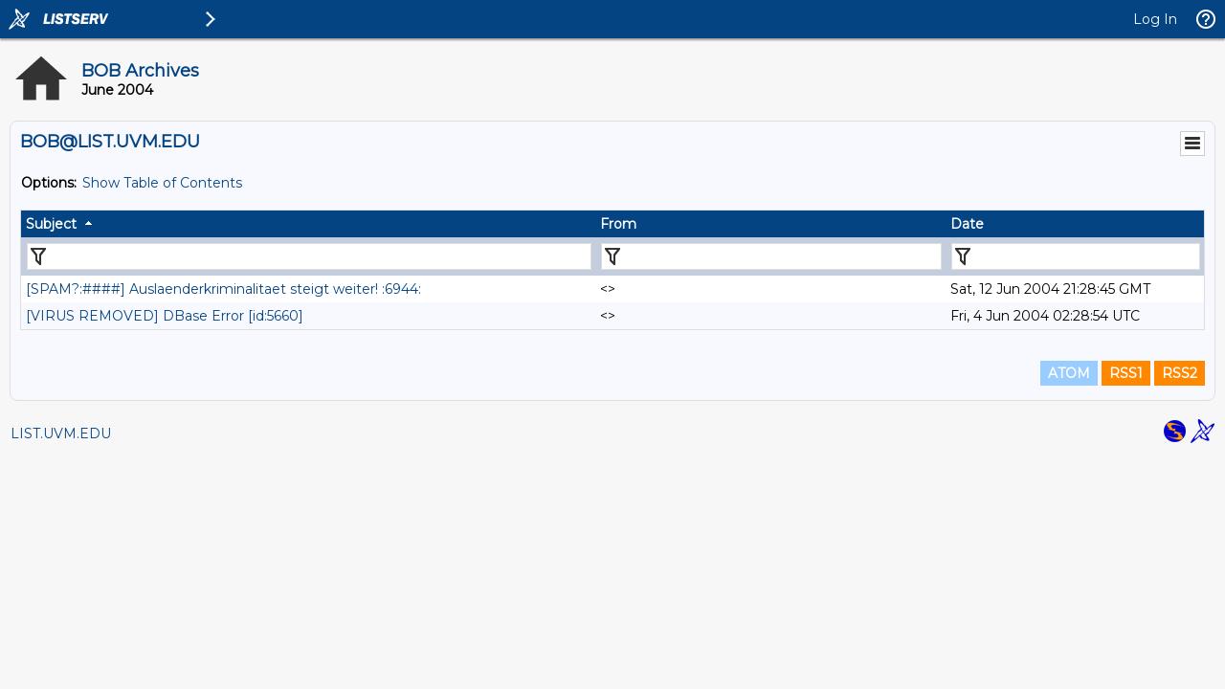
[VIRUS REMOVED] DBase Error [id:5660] (164, 315)
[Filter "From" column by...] (771, 256)
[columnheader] (308, 224)
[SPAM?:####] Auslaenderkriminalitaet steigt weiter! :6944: (223, 289)
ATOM (1069, 373)
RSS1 (1126, 373)
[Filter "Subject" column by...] (309, 256)
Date (967, 224)
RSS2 (1179, 373)
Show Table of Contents (162, 182)
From (618, 224)
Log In (1155, 19)
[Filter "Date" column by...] (1075, 256)
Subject (51, 224)
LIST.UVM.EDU (61, 433)
